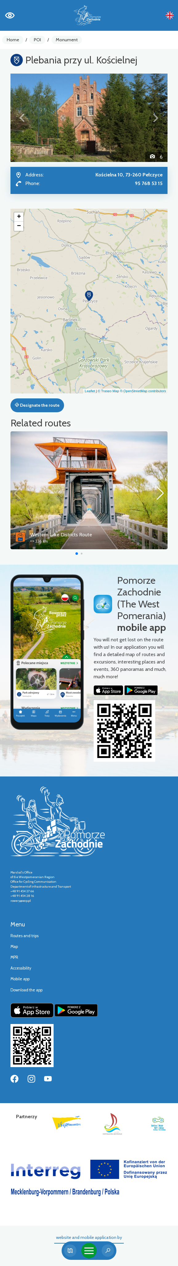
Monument (67, 39)
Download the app (26, 990)
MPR (14, 957)
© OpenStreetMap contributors (143, 391)
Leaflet (90, 391)
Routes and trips (24, 935)
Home (13, 39)
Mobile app (20, 979)
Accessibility (20, 968)
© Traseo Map (108, 391)
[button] (22, 118)
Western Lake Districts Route (61, 535)
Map (14, 946)
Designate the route (37, 405)
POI (37, 39)
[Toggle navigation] (89, 1251)
